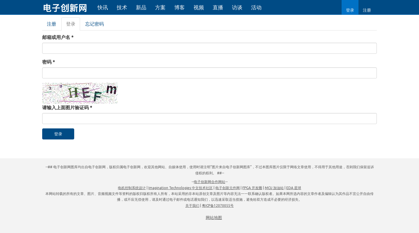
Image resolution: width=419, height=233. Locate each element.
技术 (122, 7)
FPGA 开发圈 (252, 188)
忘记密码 (94, 23)
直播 (218, 7)
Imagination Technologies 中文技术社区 (180, 188)
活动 (256, 7)
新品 (141, 7)
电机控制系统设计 (132, 188)
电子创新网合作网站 (209, 182)
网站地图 (214, 217)
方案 (160, 7)
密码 (48, 61)
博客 (179, 7)
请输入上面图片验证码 (67, 107)
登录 (350, 10)
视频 (198, 7)
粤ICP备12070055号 (218, 205)
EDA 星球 (293, 188)
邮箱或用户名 (58, 37)
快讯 (102, 7)
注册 (367, 10)
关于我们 (192, 205)
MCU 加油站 (274, 188)
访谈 (237, 7)
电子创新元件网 (227, 188)
